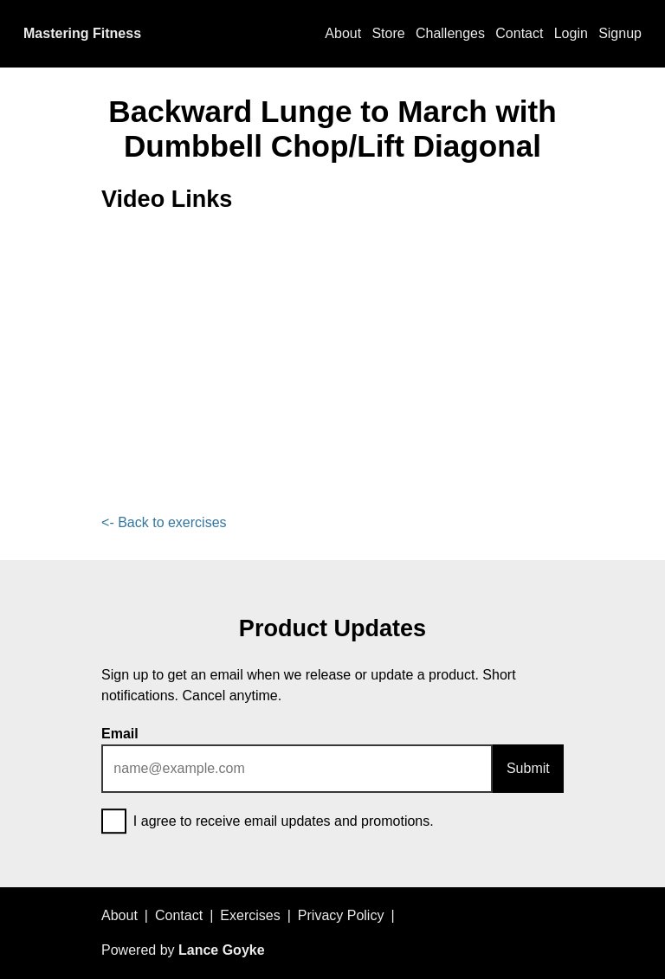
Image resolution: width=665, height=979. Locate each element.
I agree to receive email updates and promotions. (267, 822)
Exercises (250, 915)
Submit (528, 768)
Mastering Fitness (82, 33)
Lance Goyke (221, 950)
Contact (519, 33)
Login (571, 33)
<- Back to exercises (164, 522)
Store (387, 33)
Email (120, 733)
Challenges (450, 33)
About (343, 33)
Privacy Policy (341, 915)
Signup (620, 33)
